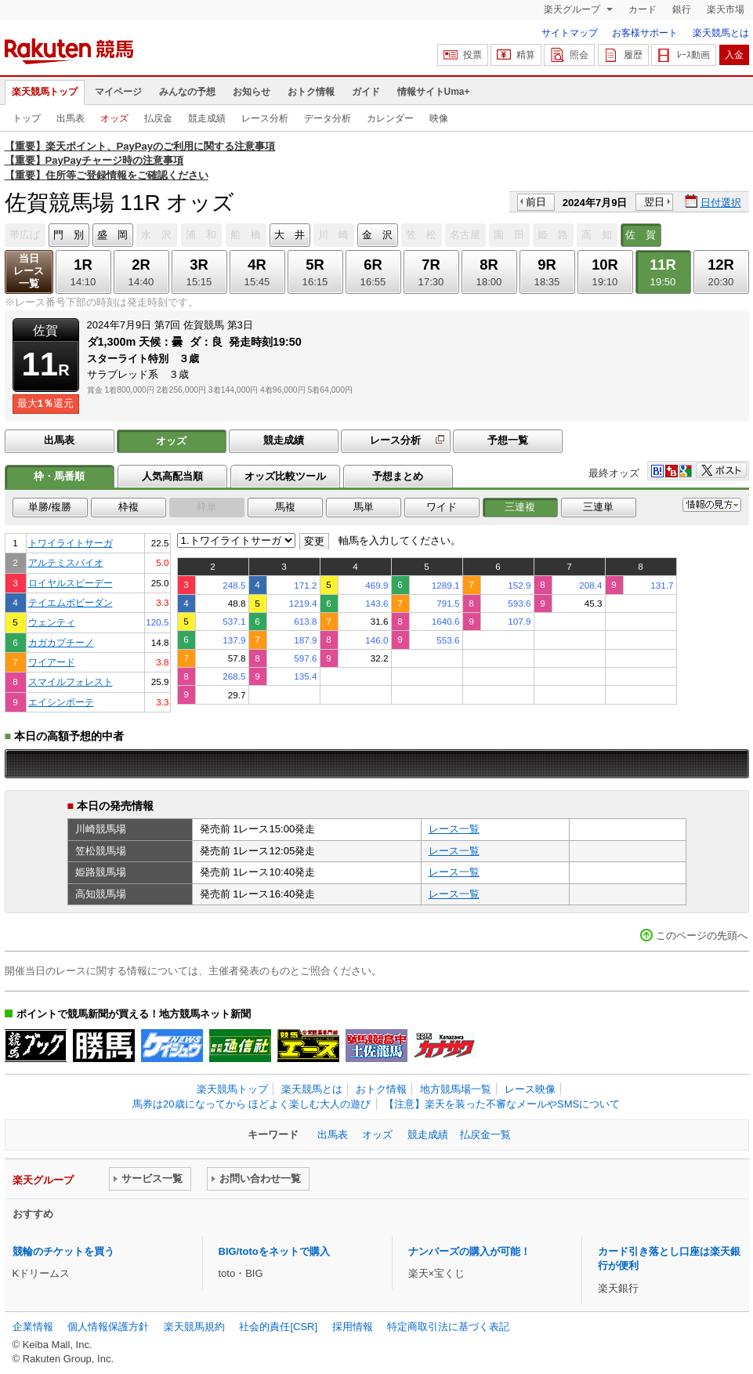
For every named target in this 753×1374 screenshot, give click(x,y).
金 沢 (377, 235)
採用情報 (352, 1326)
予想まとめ (397, 476)
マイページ (118, 91)
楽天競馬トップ (45, 91)
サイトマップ (569, 32)
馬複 (285, 507)
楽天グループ (573, 9)
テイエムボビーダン (70, 602)
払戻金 (158, 118)
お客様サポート (645, 32)
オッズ (114, 118)
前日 (536, 202)
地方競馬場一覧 (455, 1089)
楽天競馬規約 (194, 1326)
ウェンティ (51, 622)
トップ (27, 118)
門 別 (68, 235)
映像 (438, 118)
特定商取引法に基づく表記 (448, 1326)
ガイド (366, 91)
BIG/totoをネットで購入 (274, 1251)
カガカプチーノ (61, 642)
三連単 (598, 507)
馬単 (363, 507)
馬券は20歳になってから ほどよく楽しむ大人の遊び (251, 1104)
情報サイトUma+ (433, 91)
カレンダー (390, 118)
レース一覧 (454, 829)
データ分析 (327, 118)
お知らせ (251, 91)
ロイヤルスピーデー (70, 583)
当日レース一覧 (28, 270)
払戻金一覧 (485, 1134)
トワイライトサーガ (70, 543)
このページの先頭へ (702, 935)
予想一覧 (507, 440)
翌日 (654, 202)
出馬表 (70, 118)
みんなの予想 (187, 91)
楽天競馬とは (721, 32)
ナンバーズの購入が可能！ (469, 1251)
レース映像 (530, 1089)
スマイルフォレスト (70, 681)
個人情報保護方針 (108, 1326)
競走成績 (207, 118)
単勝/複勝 (50, 507)
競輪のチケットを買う (63, 1251)
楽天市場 (725, 9)
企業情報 (33, 1326)
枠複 (128, 507)
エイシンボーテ (61, 702)
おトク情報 (311, 91)
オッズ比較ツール (285, 476)
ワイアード (51, 662)
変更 (314, 541)
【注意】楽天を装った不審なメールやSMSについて (502, 1104)
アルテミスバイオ (65, 562)
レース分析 (264, 118)
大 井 (289, 235)
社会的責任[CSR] (278, 1326)
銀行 (681, 9)
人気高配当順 (172, 476)
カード (642, 9)
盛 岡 (112, 235)
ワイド (441, 507)
